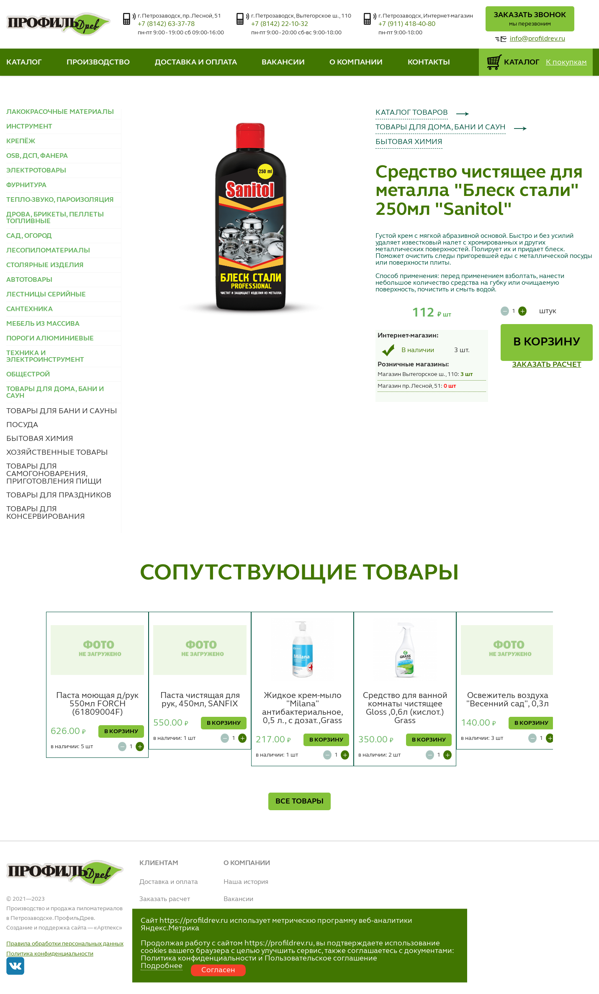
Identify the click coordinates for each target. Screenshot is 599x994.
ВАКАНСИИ (283, 62)
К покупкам (566, 62)
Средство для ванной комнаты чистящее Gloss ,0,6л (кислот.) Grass (405, 708)
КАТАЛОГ (24, 62)
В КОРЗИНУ (546, 342)
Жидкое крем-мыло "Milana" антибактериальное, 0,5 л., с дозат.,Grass (302, 708)
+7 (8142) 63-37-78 (166, 24)
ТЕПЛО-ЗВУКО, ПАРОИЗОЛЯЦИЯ (60, 200)
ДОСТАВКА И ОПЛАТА (196, 62)
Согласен (218, 970)
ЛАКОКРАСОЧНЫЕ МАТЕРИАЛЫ (60, 112)
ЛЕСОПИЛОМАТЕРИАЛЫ (48, 250)
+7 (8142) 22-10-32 (279, 24)
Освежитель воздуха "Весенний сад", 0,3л (507, 700)
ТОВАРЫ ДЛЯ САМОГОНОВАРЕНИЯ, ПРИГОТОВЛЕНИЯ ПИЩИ (54, 474)
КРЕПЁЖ (20, 141)
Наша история (246, 882)
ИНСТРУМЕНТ (29, 127)
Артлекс (108, 928)
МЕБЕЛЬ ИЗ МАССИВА (43, 324)
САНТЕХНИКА (29, 309)
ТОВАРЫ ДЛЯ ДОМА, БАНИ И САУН (440, 127)
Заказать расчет (164, 899)
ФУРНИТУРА (26, 185)
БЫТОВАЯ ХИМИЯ (39, 439)
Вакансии (238, 899)
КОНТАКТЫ (429, 62)
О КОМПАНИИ (356, 62)
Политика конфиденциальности (49, 954)
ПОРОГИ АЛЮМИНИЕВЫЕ (50, 338)
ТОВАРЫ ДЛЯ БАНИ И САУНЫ (61, 411)
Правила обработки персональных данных (64, 944)
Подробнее (162, 966)
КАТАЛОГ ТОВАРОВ (411, 112)
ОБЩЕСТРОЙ (28, 374)
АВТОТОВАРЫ (29, 280)
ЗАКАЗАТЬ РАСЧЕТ (546, 364)
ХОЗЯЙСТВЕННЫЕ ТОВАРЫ (57, 452)
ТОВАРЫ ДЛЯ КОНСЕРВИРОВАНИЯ (45, 512)
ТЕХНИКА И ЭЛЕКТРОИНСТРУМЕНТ (45, 356)
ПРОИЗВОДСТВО (98, 62)
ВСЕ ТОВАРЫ (299, 801)
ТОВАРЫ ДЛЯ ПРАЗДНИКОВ (58, 495)
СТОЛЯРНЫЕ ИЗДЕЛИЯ (45, 265)
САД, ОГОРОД (29, 236)
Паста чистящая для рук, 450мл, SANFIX (200, 700)
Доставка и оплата (168, 882)
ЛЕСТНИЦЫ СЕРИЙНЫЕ (46, 294)
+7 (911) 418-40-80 (406, 24)
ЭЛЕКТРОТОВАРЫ (36, 170)
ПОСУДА (22, 425)
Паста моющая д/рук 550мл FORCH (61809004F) (97, 704)
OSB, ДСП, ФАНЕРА (37, 156)
